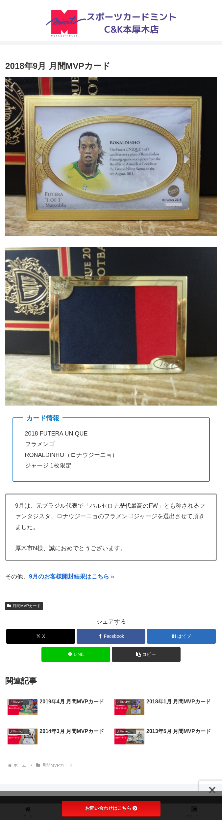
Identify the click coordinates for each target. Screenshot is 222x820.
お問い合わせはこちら (111, 808)
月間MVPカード (24, 606)
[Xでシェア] (40, 636)
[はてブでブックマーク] (181, 636)
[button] (146, 654)
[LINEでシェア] (75, 654)
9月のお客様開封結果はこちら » (71, 576)
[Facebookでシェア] (111, 636)
